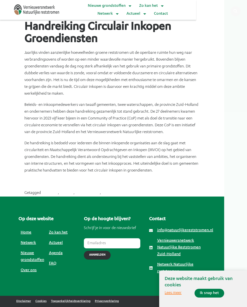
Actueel (136, 14)
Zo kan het (151, 6)
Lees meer (173, 293)
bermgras (50, 193)
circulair (67, 193)
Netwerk (108, 14)
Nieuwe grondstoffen (110, 6)
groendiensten (88, 193)
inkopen (108, 193)
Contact (161, 14)
